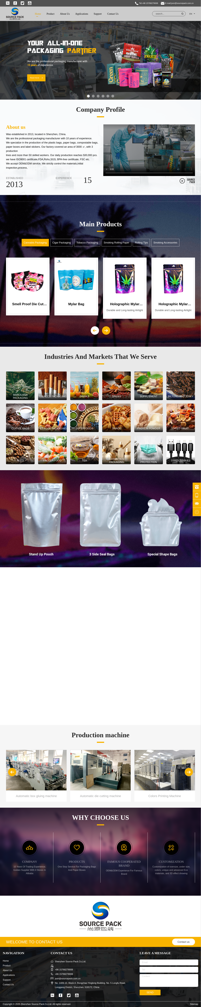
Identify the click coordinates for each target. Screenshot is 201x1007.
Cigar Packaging (61, 242)
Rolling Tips (141, 242)
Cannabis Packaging (35, 242)
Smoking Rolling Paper (116, 242)
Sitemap (194, 1004)
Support (98, 13)
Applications (81, 13)
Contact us (184, 942)
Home (38, 13)
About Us (65, 13)
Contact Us (113, 13)
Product (50, 13)
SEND (150, 992)
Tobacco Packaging (87, 242)
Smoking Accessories (165, 242)
